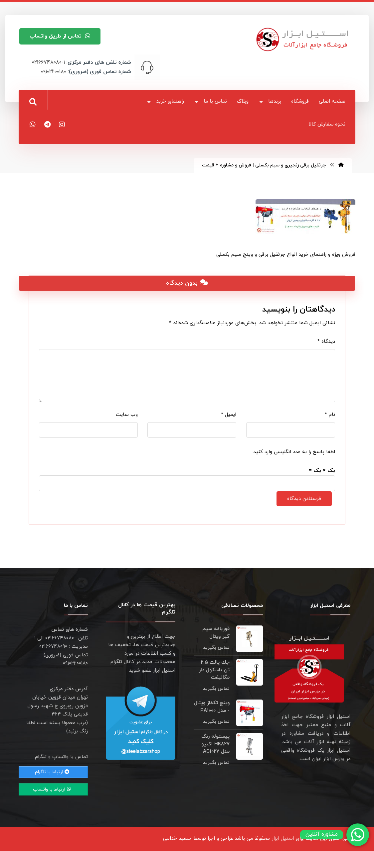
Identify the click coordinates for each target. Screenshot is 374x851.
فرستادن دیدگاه (304, 498)
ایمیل (228, 414)
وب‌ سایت (127, 414)
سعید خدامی (177, 838)
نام (330, 414)
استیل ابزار (283, 838)
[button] (33, 102)
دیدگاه (326, 341)
